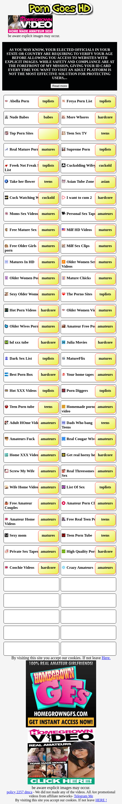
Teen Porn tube (24, 407)
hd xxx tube (24, 343)
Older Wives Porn (24, 327)
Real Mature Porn (24, 150)
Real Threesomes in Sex (81, 472)
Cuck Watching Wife (24, 198)
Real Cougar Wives (81, 439)
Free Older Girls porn (24, 246)
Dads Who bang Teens (81, 423)
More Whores (81, 118)
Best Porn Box (24, 375)
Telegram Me (83, 796)
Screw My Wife (24, 472)
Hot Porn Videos (24, 311)
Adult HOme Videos (24, 423)
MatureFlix (81, 359)
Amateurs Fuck (24, 439)
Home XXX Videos (24, 456)
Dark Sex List (24, 359)
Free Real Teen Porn (81, 520)
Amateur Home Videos (24, 520)
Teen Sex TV (81, 134)
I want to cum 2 (81, 198)
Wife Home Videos (24, 488)
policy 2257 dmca (19, 792)
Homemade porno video (81, 407)
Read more (59, 86)
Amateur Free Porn (81, 327)
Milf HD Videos (81, 230)
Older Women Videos (81, 311)
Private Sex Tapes (24, 552)
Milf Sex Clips (81, 246)
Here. (106, 658)
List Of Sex (81, 488)
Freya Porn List (81, 102)
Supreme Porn (81, 150)
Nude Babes (24, 118)
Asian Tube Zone (81, 182)
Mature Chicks (81, 279)
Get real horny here (81, 456)
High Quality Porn (81, 552)
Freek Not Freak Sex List (24, 166)
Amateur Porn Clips (81, 504)
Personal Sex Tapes (81, 214)
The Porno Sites (81, 295)
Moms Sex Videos (24, 214)
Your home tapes (81, 375)
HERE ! (101, 800)
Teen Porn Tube (81, 536)
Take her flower (24, 182)
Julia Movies (81, 343)
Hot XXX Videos (24, 391)
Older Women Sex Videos (81, 263)
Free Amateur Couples (24, 504)
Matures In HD (24, 263)
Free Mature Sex (24, 230)
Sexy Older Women (24, 295)
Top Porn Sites (24, 134)
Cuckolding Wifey (81, 166)
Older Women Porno (24, 279)
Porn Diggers (81, 391)
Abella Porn (24, 102)
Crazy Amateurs (81, 568)
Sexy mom (24, 536)
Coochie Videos (24, 568)
